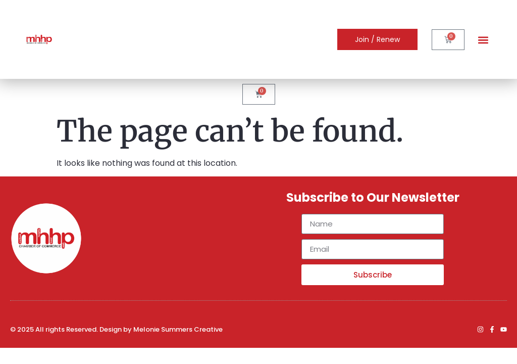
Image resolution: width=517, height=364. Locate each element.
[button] (483, 39)
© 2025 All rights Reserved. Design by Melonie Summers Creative (116, 329)
